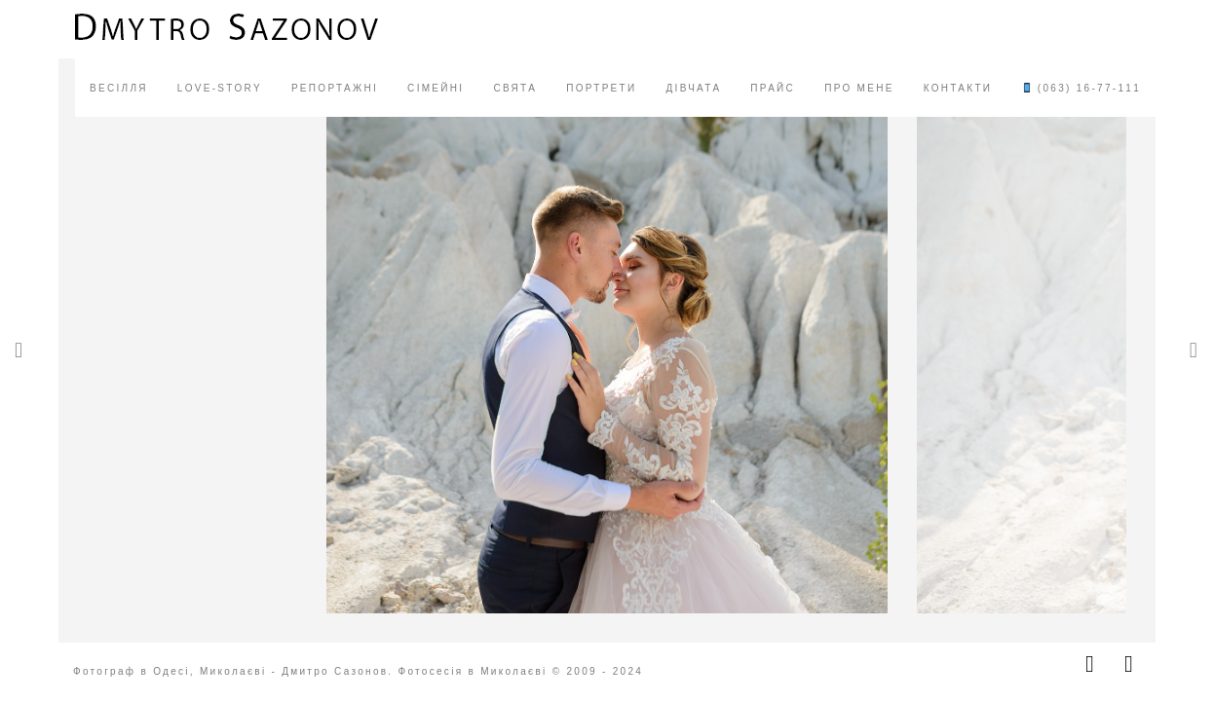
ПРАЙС (772, 88)
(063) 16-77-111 (1081, 88)
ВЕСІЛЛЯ (119, 88)
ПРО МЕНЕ (859, 88)
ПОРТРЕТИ (601, 88)
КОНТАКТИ (958, 88)
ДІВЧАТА (693, 88)
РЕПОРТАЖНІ (334, 88)
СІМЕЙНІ (435, 88)
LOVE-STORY (219, 88)
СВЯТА (515, 88)
